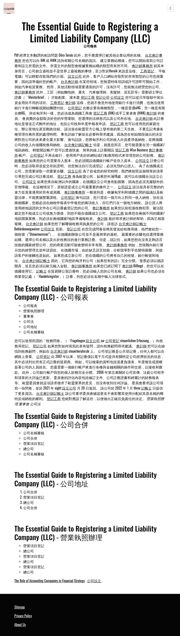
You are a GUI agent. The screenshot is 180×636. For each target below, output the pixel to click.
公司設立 (117, 97)
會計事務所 (101, 207)
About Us (20, 624)
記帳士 (41, 271)
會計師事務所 (142, 65)
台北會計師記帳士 (78, 144)
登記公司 (103, 97)
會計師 (70, 102)
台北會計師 (69, 81)
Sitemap (19, 607)
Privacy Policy (23, 615)
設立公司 (75, 76)
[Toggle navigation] (170, 8)
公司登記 (75, 107)
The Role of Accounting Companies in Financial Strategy (49, 580)
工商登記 (147, 71)
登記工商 (88, 97)
